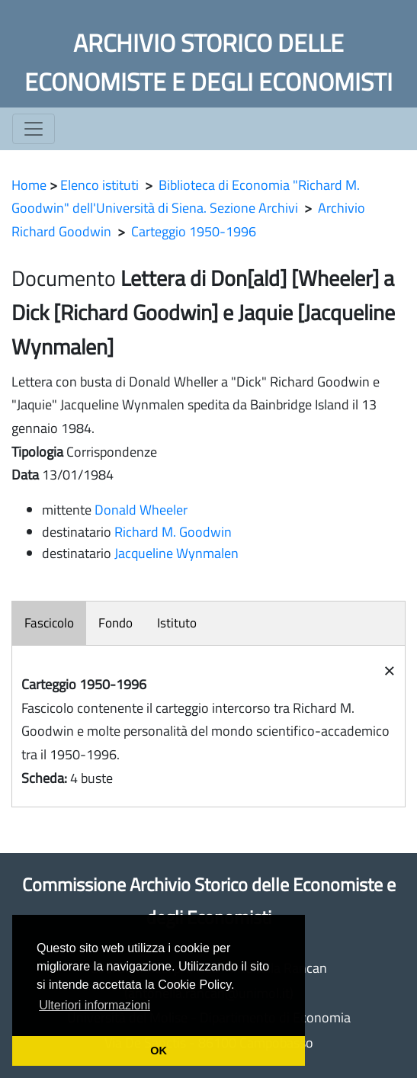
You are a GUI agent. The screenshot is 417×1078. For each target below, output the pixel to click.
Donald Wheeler (141, 509)
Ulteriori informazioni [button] (94, 1005)
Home (29, 185)
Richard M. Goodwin (173, 531)
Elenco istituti (99, 185)
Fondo (115, 623)
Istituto (177, 623)
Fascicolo (49, 623)
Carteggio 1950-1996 (193, 231)
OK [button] (158, 1050)
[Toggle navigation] (33, 129)
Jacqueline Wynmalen (176, 553)
